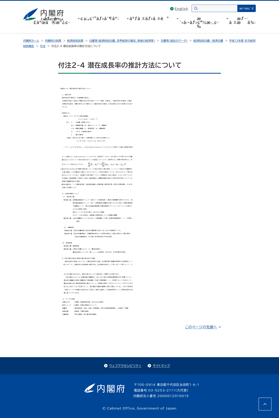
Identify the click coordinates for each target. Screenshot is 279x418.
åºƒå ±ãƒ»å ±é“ (149, 18)
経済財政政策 (75, 40)
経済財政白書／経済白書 (208, 40)
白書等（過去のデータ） (174, 40)
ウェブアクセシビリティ (125, 365)
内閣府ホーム (31, 40)
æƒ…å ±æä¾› (242, 20)
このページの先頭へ (201, 327)
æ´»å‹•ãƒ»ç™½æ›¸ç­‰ (199, 22)
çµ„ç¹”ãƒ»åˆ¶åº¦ (100, 18)
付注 (42, 46)
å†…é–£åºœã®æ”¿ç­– (51, 20)
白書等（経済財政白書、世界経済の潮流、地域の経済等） (122, 40)
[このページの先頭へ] (265, 404)
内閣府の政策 (53, 40)
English (181, 8)
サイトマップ (161, 365)
